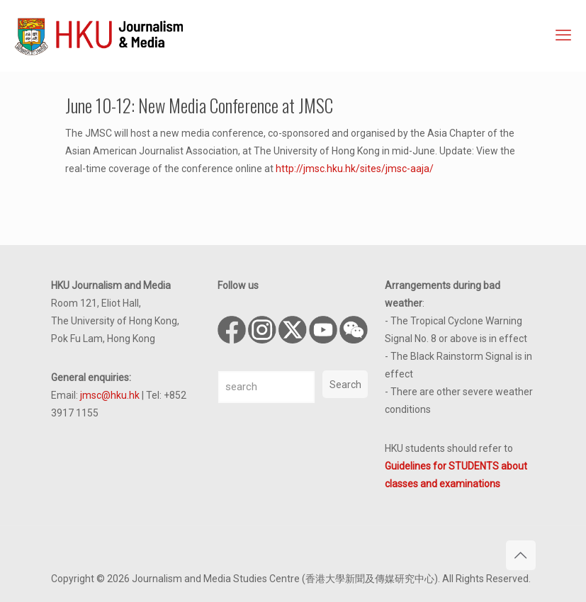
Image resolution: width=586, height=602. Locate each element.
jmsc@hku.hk (110, 395)
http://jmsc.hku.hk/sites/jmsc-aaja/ (355, 168)
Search (345, 384)
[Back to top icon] (521, 555)
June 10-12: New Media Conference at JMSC (199, 105)
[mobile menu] (563, 35)
